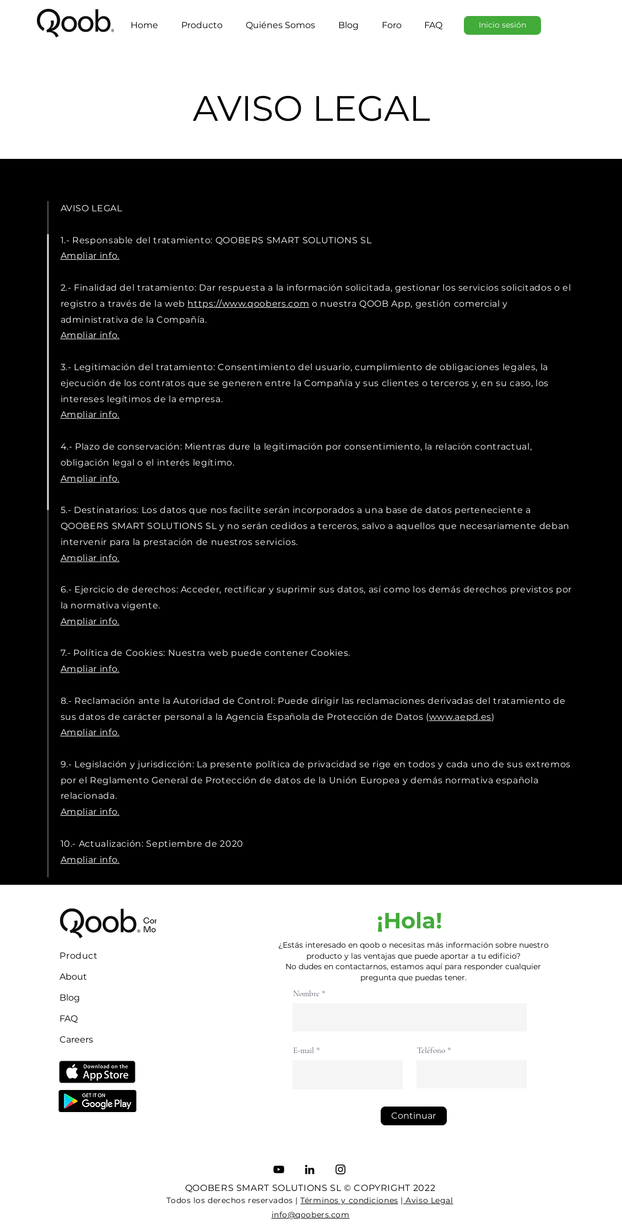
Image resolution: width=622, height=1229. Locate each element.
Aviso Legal (428, 1200)
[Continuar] (414, 1116)
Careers (76, 1039)
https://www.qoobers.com (248, 303)
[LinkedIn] (309, 1169)
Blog (70, 997)
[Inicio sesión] (502, 25)
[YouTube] (278, 1169)
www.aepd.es (460, 717)
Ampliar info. (90, 414)
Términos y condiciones (349, 1200)
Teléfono (431, 1050)
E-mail (303, 1050)
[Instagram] (340, 1169)
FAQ (69, 1018)
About (73, 976)
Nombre (306, 994)
